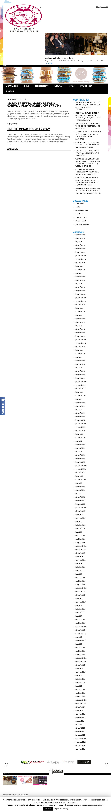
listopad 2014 (80, 696)
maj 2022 (79, 399)
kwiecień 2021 (81, 445)
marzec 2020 (80, 490)
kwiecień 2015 (81, 679)
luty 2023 (79, 368)
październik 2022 (81, 382)
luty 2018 (79, 574)
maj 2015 (79, 675)
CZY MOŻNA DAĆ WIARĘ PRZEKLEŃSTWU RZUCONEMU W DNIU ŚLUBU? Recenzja (87, 172)
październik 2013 (81, 738)
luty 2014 (79, 724)
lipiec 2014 (79, 710)
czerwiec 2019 (81, 518)
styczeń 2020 (80, 497)
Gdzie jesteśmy (41, 86)
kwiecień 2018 (81, 567)
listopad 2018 (80, 542)
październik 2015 (81, 658)
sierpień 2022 (80, 389)
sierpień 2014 (80, 707)
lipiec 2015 (79, 668)
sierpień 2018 (80, 553)
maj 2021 (79, 441)
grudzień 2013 (81, 731)
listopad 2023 (80, 336)
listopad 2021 (80, 420)
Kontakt (10, 91)
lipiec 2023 (79, 350)
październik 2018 (81, 546)
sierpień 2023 (80, 347)
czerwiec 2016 (81, 633)
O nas (26, 86)
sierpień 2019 (80, 511)
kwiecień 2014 (81, 717)
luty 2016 (79, 644)
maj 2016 (79, 637)
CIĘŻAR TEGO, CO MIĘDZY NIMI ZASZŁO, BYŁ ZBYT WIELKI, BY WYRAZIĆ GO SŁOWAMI (88, 145)
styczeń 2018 (80, 577)
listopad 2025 (80, 252)
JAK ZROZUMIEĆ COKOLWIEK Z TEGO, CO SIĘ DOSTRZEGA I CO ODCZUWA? (88, 126)
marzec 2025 (80, 280)
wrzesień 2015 (81, 661)
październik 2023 (81, 340)
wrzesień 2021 (81, 427)
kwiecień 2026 (81, 235)
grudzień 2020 (81, 459)
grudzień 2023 (81, 333)
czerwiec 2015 (81, 672)
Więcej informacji (61, 809)
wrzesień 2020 (81, 469)
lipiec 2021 (79, 434)
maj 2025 (79, 273)
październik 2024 (81, 298)
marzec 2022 (80, 406)
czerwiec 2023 (81, 354)
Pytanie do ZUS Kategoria (10, 794)
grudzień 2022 (81, 375)
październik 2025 (81, 256)
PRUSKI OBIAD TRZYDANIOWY (28, 129)
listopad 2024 (80, 294)
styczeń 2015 (80, 689)
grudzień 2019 (81, 500)
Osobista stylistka (82, 210)
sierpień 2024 (80, 305)
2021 (18, 99)
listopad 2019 (80, 504)
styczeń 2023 (80, 371)
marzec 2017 (80, 612)
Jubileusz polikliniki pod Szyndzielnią (59, 58)
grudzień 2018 (81, 539)
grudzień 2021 (81, 417)
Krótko (98, 7)
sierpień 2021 (80, 431)
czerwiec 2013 (81, 749)
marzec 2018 (80, 570)
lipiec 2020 (79, 476)
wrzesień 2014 (81, 703)
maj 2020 (79, 483)
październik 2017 (81, 588)
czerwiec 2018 (81, 560)
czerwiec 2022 (81, 396)
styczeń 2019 (80, 535)
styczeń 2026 (80, 245)
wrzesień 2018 (81, 549)
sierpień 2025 (80, 263)
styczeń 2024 (80, 329)
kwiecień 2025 (81, 277)
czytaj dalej (49, 63)
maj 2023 (79, 357)
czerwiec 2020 (81, 479)
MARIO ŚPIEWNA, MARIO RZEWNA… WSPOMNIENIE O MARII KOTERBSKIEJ (34, 105)
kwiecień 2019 (81, 525)
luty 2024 (79, 326)
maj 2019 (79, 521)
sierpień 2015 (80, 665)
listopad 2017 (80, 584)
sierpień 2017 (80, 595)
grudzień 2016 (81, 623)
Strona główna (11, 99)
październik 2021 (81, 424)
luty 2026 (79, 242)
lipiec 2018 (79, 556)
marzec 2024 (80, 322)
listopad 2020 (80, 462)
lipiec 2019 (79, 514)
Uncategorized (81, 221)
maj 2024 (79, 315)
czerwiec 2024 (81, 312)
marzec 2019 (80, 528)
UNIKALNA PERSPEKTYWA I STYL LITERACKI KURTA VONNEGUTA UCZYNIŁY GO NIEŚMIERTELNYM (88, 190)
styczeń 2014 (80, 728)
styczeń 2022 (80, 413)
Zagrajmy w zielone (82, 224)
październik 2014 (81, 700)
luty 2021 (79, 452)
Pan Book (79, 214)
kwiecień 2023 (81, 361)
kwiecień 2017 (81, 609)
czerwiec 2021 (81, 438)
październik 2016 (81, 626)
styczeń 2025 (80, 287)
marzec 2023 (80, 364)
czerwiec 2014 (81, 714)
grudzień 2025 (81, 249)
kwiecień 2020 (81, 486)
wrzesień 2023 (81, 343)
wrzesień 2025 (81, 259)
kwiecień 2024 (81, 319)
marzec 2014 (80, 721)
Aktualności (104, 7)
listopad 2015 (80, 654)
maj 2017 (79, 605)
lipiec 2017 (79, 598)
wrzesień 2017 (81, 591)
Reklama (58, 86)
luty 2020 (79, 493)
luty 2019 (79, 532)
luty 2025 (79, 284)
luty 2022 (79, 410)
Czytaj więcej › (12, 123)
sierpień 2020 (80, 472)
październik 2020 (81, 465)
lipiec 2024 (79, 308)
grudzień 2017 (81, 581)
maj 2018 (79, 563)
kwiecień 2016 (81, 640)
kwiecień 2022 (81, 403)
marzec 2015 (80, 682)
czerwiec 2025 (81, 270)
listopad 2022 (80, 378)
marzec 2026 (80, 238)
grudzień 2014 (81, 693)
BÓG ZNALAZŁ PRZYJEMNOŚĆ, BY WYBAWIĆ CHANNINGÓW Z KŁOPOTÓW (87, 153)
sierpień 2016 (80, 630)
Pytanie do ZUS (86, 86)
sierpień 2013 (80, 745)
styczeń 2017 (80, 619)
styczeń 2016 (80, 647)
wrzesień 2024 (81, 301)
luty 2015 (79, 686)
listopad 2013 (80, 735)
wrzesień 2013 (81, 742)
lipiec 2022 (79, 392)
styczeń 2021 (80, 455)
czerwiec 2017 (81, 602)
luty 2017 (79, 616)
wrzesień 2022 (81, 385)
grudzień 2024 (81, 291)
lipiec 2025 (79, 266)
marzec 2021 (80, 448)
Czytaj (71, 86)
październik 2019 (81, 507)
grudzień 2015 (81, 651)
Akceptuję (47, 809)
